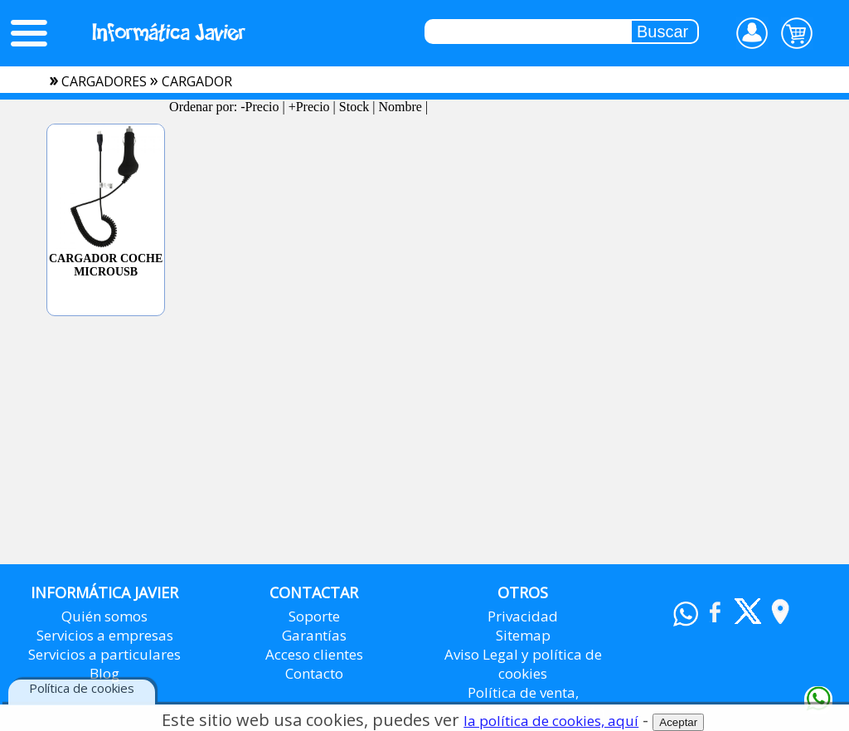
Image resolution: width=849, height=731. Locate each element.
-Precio (259, 107)
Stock (354, 107)
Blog (104, 673)
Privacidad (523, 616)
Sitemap (523, 635)
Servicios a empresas (104, 635)
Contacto (314, 673)
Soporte (314, 616)
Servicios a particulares (104, 654)
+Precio (309, 107)
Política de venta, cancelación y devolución (522, 702)
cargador (197, 81)
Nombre (399, 107)
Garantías (314, 635)
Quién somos (104, 616)
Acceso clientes (314, 654)
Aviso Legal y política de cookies (523, 664)
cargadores (104, 81)
